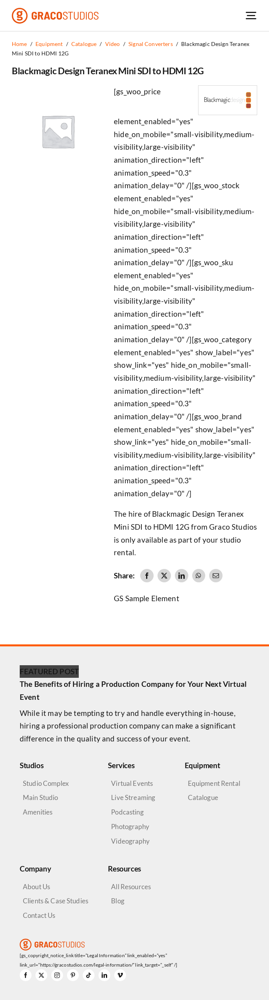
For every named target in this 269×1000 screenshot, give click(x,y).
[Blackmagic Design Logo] (228, 89)
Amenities (37, 812)
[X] (164, 575)
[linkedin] (104, 975)
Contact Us (39, 915)
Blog (117, 901)
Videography (130, 841)
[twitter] (41, 975)
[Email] (215, 575)
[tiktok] (89, 975)
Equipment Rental (214, 783)
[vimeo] (120, 975)
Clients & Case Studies (55, 901)
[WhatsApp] (198, 575)
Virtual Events (132, 783)
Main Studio (40, 797)
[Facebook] (147, 575)
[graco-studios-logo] (55, 11)
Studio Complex (46, 783)
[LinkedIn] (181, 575)
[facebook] (26, 975)
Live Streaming (133, 797)
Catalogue (203, 797)
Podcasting (127, 812)
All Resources (131, 887)
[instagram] (57, 975)
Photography (130, 826)
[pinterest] (73, 975)
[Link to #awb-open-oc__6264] (251, 15)
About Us (36, 887)
